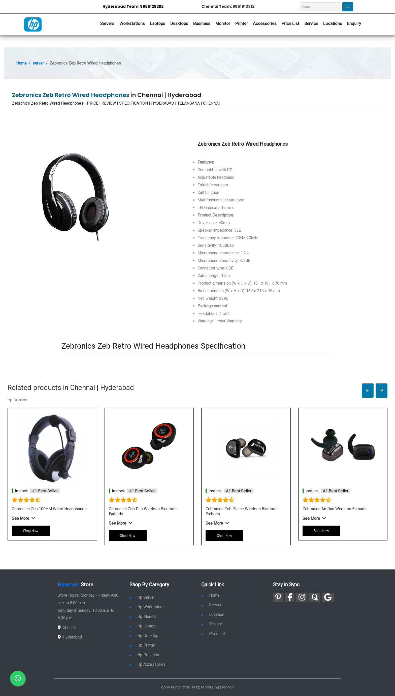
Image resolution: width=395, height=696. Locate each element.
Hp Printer (142, 645)
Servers (107, 23)
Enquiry (354, 23)
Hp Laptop (142, 626)
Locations (332, 23)
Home (21, 63)
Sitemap (226, 687)
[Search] (320, 6)
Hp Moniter (143, 616)
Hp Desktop (143, 635)
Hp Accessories (147, 664)
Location (212, 614)
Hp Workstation (146, 606)
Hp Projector (144, 654)
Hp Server (142, 597)
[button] (368, 390)
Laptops (157, 23)
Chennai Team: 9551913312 (227, 6)
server (38, 63)
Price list (213, 633)
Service (311, 23)
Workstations (132, 23)
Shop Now (30, 530)
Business (201, 23)
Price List (290, 23)
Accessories (265, 23)
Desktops (179, 23)
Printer (241, 23)
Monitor (222, 23)
